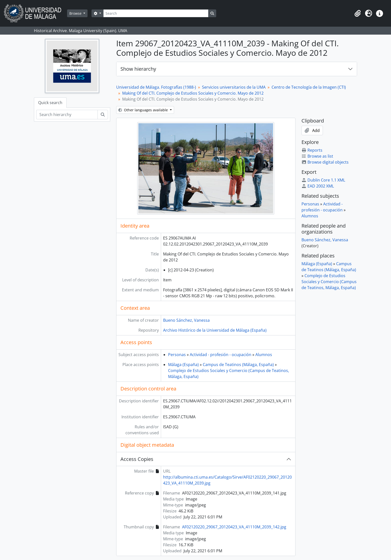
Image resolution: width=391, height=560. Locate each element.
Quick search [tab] (50, 102)
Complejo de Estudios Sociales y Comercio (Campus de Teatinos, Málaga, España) (329, 281)
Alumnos (263, 354)
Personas (177, 354)
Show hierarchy (138, 68)
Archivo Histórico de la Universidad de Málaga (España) (215, 330)
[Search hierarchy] (67, 114)
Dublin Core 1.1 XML (323, 180)
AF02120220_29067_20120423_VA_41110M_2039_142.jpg (234, 527)
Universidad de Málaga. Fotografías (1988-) (156, 87)
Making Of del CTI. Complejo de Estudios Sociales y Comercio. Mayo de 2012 (193, 93)
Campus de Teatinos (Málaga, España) (238, 364)
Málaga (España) (183, 364)
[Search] (155, 13)
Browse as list (317, 156)
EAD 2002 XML (317, 186)
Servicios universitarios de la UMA (234, 87)
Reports (311, 150)
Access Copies (136, 459)
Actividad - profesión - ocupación (220, 354)
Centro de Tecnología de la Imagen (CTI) (309, 87)
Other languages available (143, 110)
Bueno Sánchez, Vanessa (186, 320)
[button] (357, 13)
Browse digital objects (325, 162)
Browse (76, 13)
